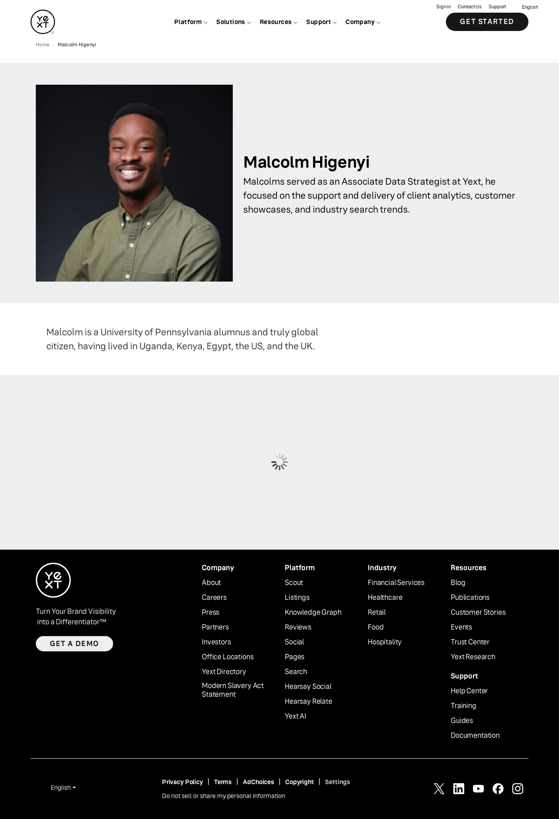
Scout (294, 582)
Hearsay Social (308, 686)
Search (296, 672)
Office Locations (227, 657)
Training (463, 706)
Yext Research (473, 657)
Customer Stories (478, 612)
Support (497, 6)
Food (375, 627)
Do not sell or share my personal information (223, 796)
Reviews (298, 627)
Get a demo (74, 643)
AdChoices (258, 782)
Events (461, 627)
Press (210, 612)
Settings (337, 782)
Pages (294, 657)
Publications (470, 597)
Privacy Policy (182, 782)
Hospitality (385, 642)
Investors (216, 642)
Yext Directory (224, 672)
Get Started (487, 21)
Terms (223, 782)
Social (294, 642)
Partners (215, 627)
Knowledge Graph (313, 612)
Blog (458, 582)
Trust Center (470, 642)
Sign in (443, 6)
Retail (377, 612)
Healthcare (385, 597)
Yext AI (295, 716)
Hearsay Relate (308, 701)
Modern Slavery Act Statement (233, 690)
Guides (462, 720)
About (211, 582)
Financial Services (396, 582)
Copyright (299, 782)
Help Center (469, 691)
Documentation (475, 735)
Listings (297, 597)
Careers (214, 597)
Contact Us (470, 6)
